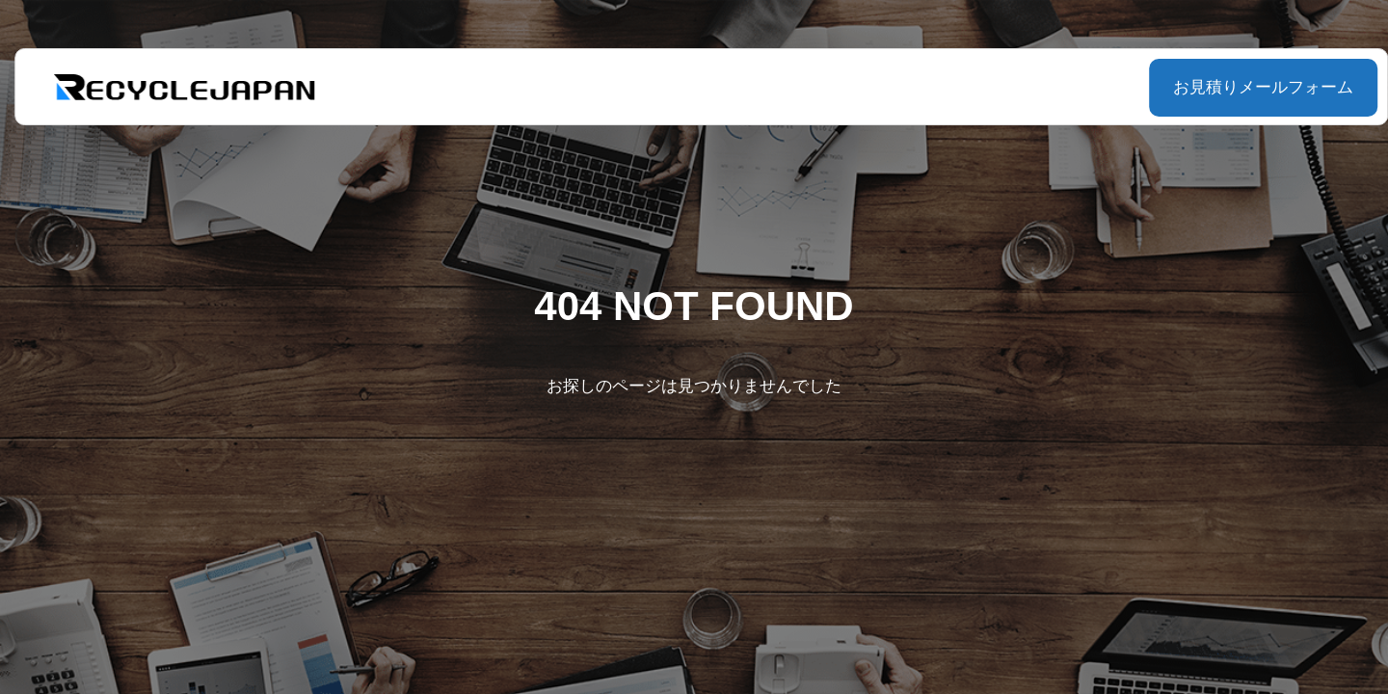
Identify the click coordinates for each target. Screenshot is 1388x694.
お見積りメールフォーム (1215, 87)
